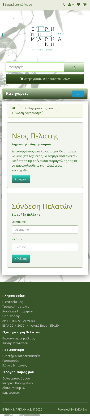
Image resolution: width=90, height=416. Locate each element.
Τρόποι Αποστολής (15, 307)
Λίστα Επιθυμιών (13, 388)
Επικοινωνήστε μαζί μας (18, 338)
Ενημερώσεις (11, 393)
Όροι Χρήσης (11, 316)
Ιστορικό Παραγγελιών (17, 383)
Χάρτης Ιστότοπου (15, 343)
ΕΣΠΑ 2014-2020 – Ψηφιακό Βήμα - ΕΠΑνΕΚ (30, 326)
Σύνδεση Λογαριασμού (27, 113)
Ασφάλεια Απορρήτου (17, 311)
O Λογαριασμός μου (39, 108)
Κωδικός (17, 239)
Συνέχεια (21, 179)
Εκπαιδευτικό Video (17, 5)
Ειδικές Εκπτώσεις (14, 365)
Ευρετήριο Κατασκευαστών (21, 356)
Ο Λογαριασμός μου (16, 378)
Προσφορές (10, 361)
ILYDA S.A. (81, 409)
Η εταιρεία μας (12, 302)
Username (19, 222)
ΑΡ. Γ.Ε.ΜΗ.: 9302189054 (18, 321)
